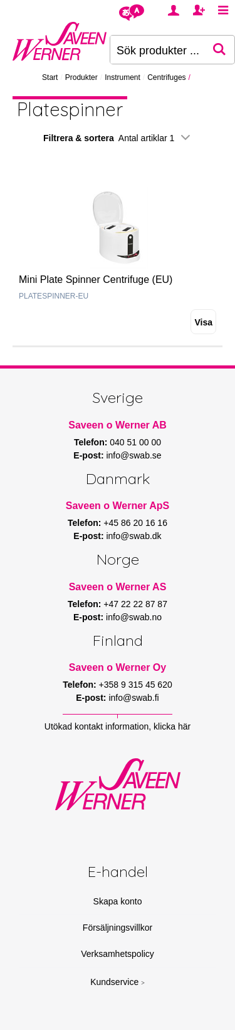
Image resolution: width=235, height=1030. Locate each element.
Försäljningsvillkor (117, 928)
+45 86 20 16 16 (135, 523)
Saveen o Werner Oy (117, 667)
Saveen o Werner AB (117, 425)
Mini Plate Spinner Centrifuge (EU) (95, 279)
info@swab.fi (133, 698)
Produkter (81, 77)
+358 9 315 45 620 (135, 685)
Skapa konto (117, 901)
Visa (203, 322)
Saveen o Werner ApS (117, 505)
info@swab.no (134, 617)
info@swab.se (133, 455)
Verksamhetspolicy (117, 954)
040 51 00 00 (135, 442)
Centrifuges (166, 77)
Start (50, 77)
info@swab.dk (133, 536)
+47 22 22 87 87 (135, 604)
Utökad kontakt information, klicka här (117, 726)
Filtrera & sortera (117, 138)
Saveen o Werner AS (118, 587)
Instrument (122, 77)
